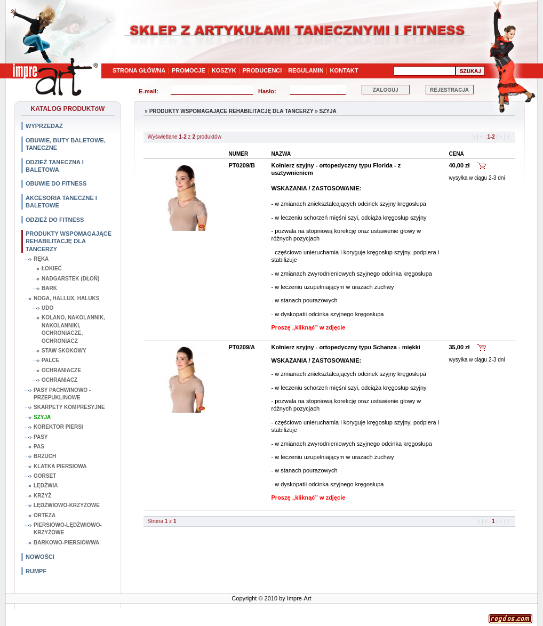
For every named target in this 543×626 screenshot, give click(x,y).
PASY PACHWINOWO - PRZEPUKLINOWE (62, 393)
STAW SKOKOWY (64, 351)
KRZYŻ (42, 496)
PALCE (50, 360)
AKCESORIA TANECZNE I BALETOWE (61, 201)
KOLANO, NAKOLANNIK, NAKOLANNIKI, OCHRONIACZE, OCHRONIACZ (73, 329)
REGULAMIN (306, 70)
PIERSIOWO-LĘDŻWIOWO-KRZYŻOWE (68, 528)
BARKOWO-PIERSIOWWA (66, 542)
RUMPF (36, 571)
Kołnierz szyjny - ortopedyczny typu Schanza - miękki (346, 347)
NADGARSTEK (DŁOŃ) (70, 279)
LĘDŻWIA (46, 485)
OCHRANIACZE (61, 370)
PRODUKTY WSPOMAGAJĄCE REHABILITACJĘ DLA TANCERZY (68, 241)
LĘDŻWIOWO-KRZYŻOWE (67, 505)
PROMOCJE (188, 70)
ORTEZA (44, 515)
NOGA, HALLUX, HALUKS (66, 298)
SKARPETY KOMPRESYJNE (69, 407)
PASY (41, 437)
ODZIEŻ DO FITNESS (55, 219)
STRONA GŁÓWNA (139, 70)
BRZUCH (45, 456)
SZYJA (42, 417)
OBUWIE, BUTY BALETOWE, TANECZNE (66, 144)
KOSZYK (224, 70)
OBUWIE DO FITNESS (56, 183)
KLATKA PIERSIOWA (60, 466)
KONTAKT (344, 70)
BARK (49, 288)
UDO (47, 308)
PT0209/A (242, 347)
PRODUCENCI (262, 70)
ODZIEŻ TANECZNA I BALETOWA (55, 166)
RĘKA (41, 259)
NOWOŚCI (40, 556)
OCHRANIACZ (59, 380)
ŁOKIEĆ (52, 268)
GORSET (45, 476)
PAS (39, 447)
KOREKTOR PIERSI (58, 427)
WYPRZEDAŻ (44, 126)
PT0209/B (242, 165)
